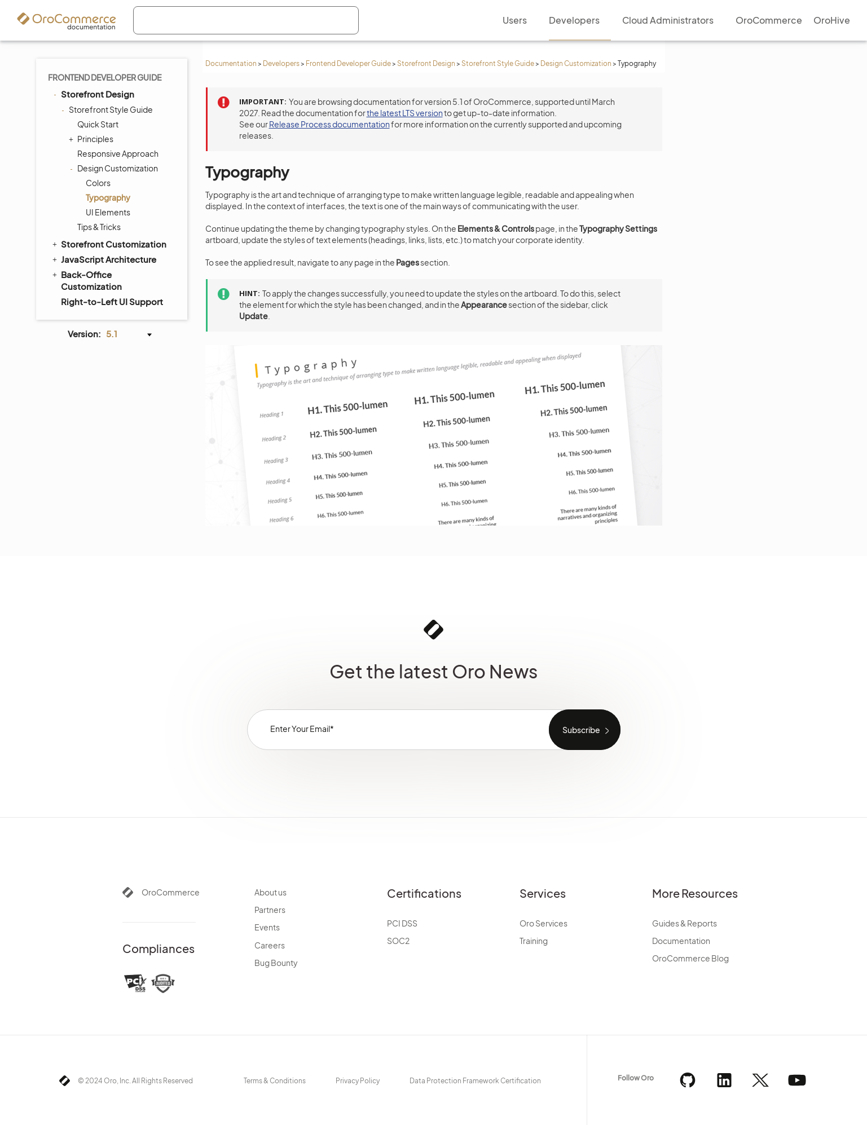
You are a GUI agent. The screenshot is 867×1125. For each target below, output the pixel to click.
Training (534, 941)
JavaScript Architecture (103, 258)
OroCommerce (171, 892)
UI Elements (108, 212)
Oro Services (543, 923)
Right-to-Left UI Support (112, 301)
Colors (98, 183)
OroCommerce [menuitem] (769, 20)
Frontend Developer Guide (348, 63)
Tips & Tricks (99, 227)
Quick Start (97, 124)
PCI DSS (402, 923)
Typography (108, 197)
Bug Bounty (276, 963)
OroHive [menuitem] (831, 20)
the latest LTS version (405, 113)
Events (267, 927)
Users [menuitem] (515, 20)
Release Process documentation (329, 124)
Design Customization (575, 63)
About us (270, 892)
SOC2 (398, 941)
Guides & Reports (684, 923)
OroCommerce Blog (690, 958)
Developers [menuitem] (574, 20)
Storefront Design (426, 63)
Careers (269, 945)
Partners (269, 910)
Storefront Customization (108, 243)
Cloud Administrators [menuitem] (668, 20)
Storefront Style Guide (497, 63)
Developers (281, 63)
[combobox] (246, 20)
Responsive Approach (118, 153)
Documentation (231, 63)
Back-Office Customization (86, 280)
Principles (92, 138)
